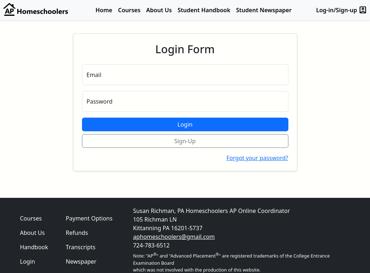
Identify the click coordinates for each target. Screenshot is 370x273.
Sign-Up (185, 141)
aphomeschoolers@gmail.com (174, 237)
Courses (129, 10)
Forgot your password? (257, 158)
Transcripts (81, 247)
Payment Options (89, 218)
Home (104, 10)
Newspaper (81, 261)
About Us (159, 10)
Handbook (34, 247)
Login (185, 124)
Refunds (77, 233)
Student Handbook (204, 10)
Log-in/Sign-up (341, 10)
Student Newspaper (264, 10)
